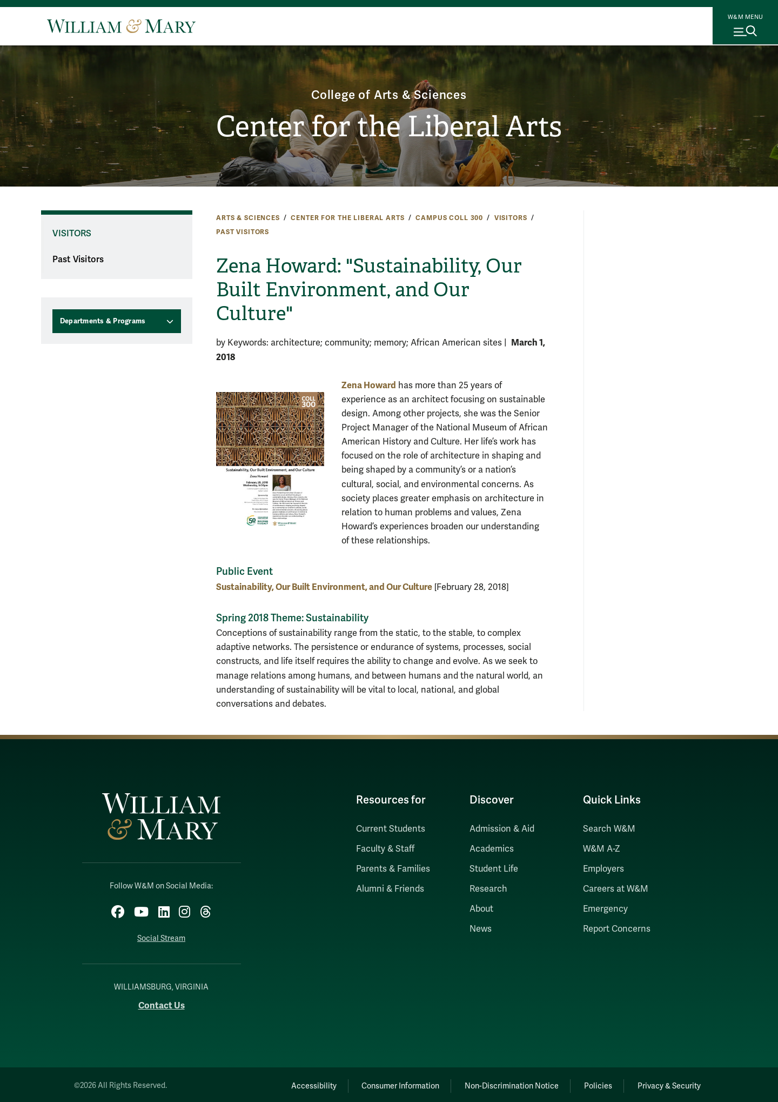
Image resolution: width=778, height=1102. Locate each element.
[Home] (121, 25)
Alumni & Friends (390, 889)
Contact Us (161, 1002)
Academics (492, 849)
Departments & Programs (103, 321)
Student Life (494, 869)
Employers (603, 869)
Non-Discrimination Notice (496, 1082)
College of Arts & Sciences (389, 93)
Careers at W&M (615, 889)
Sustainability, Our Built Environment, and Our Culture (324, 587)
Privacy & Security (666, 1082)
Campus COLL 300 (449, 218)
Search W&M (609, 829)
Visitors (510, 218)
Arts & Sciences (248, 218)
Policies (589, 1082)
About (481, 909)
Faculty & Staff (385, 849)
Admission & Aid (502, 829)
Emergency (605, 909)
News (481, 929)
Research (488, 889)
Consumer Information (379, 1082)
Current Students (390, 829)
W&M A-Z (601, 849)
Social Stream (161, 935)
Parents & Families (393, 869)
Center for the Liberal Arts (389, 127)
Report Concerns (616, 929)
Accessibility (285, 1082)
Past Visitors (242, 232)
